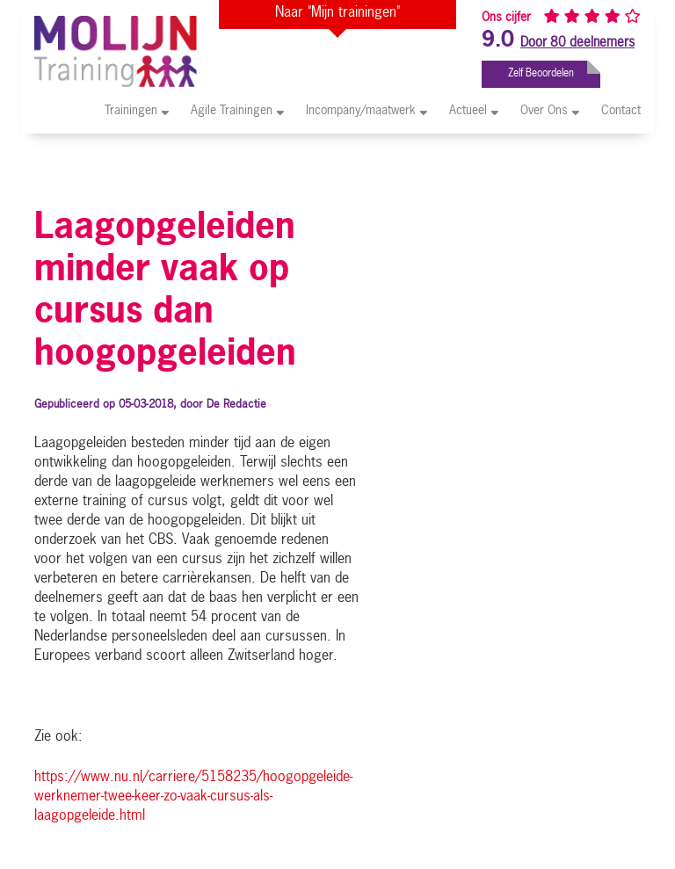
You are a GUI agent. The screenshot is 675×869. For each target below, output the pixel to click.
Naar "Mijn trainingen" (337, 13)
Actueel (473, 110)
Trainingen (137, 110)
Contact (621, 111)
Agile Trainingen (237, 110)
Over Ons (549, 110)
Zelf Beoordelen (554, 70)
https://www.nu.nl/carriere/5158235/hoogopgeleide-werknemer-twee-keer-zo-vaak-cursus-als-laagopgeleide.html (193, 797)
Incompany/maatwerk (366, 110)
